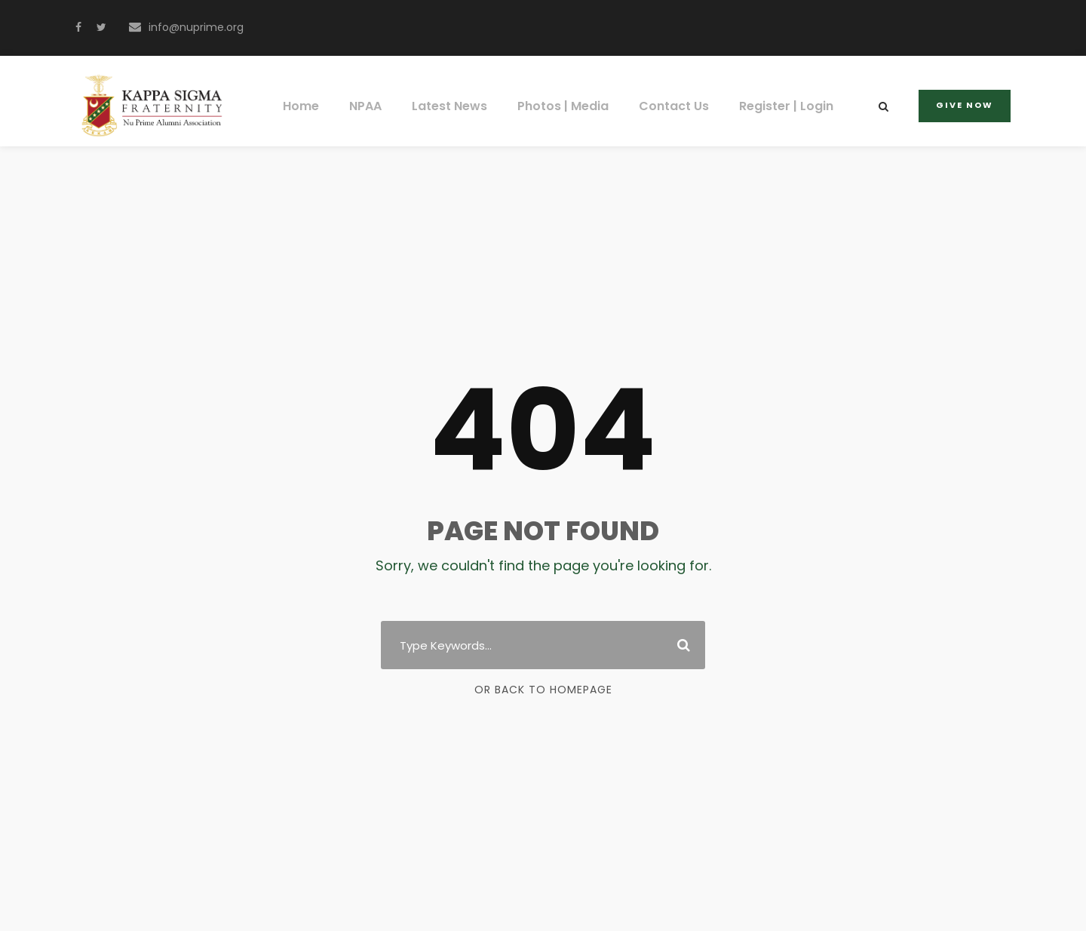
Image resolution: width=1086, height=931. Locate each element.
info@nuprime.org (191, 27)
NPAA (374, 106)
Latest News (456, 106)
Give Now (966, 104)
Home (310, 106)
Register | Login (776, 106)
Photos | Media (564, 106)
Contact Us (669, 106)
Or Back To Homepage (543, 690)
